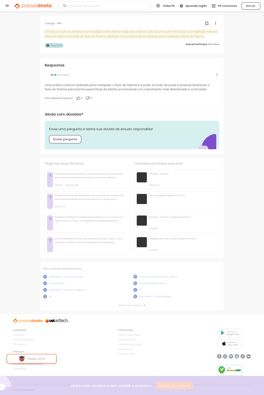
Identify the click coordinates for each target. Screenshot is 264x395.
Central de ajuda (126, 354)
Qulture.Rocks (20, 368)
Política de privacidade (130, 344)
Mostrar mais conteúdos (132, 305)
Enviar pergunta (65, 139)
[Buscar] (101, 6)
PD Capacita (19, 344)
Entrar (251, 6)
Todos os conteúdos (23, 339)
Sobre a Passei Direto (129, 335)
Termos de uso (125, 349)
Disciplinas (18, 335)
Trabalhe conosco (127, 339)
